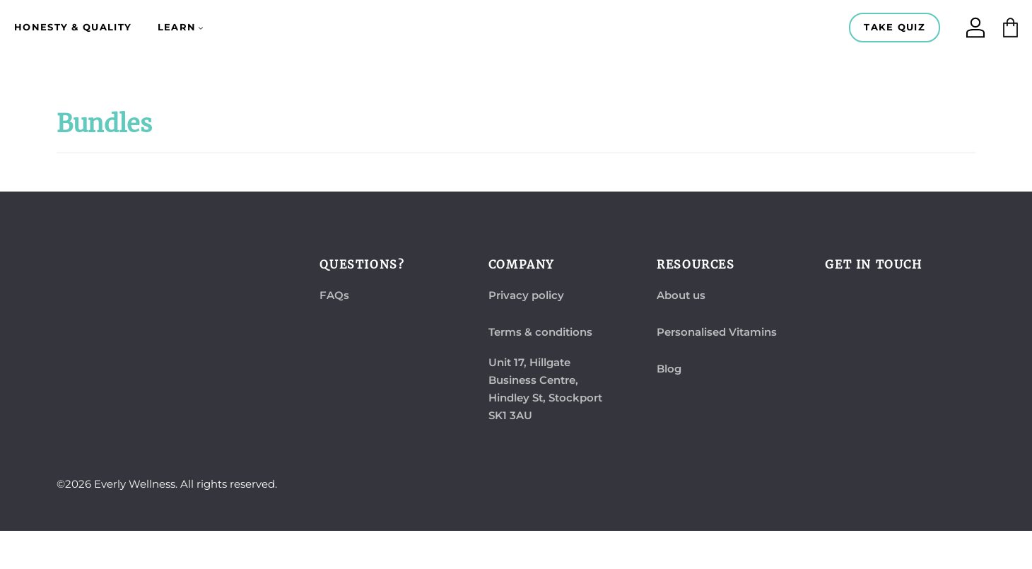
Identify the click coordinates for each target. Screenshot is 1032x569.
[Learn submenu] (201, 27)
